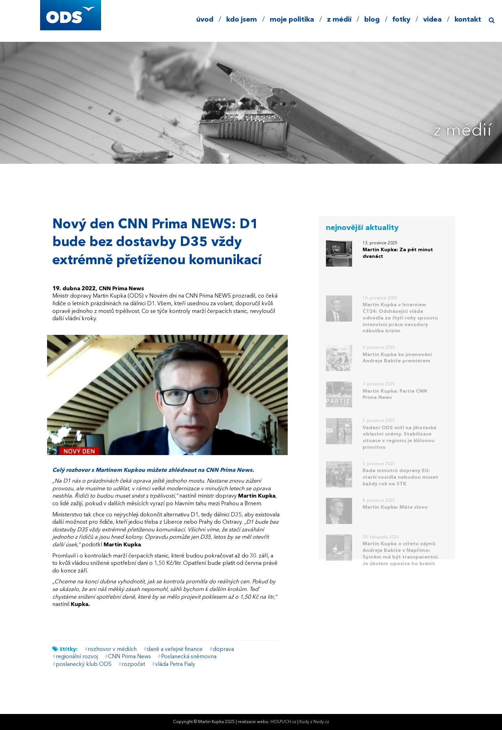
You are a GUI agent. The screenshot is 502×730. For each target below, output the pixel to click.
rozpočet (133, 664)
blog (372, 19)
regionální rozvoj (77, 657)
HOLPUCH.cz (283, 722)
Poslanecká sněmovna (188, 657)
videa (432, 19)
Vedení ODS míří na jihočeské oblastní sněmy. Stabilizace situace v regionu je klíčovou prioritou (399, 444)
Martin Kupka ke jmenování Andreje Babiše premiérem (397, 364)
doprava (223, 649)
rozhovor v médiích (112, 649)
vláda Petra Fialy (175, 664)
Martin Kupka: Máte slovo (395, 513)
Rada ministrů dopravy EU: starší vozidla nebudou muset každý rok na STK (400, 484)
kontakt (468, 19)
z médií (339, 19)
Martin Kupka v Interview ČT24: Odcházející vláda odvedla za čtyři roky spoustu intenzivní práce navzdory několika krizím (400, 324)
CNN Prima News (129, 657)
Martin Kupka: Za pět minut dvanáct (398, 253)
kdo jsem (241, 19)
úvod (204, 19)
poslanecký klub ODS (84, 664)
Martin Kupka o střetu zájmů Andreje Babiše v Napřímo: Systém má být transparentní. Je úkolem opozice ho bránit (401, 560)
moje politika (292, 19)
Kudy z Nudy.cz (314, 722)
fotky (401, 19)
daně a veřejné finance (175, 649)
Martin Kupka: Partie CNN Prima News (395, 401)
